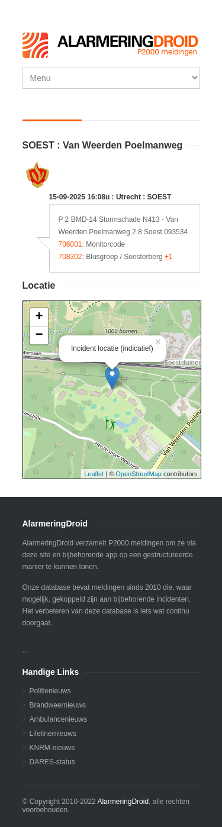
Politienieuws (50, 691)
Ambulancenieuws (58, 719)
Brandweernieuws (58, 705)
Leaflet (94, 473)
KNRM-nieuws (52, 748)
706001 (70, 244)
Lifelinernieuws (53, 733)
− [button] (39, 335)
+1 (169, 257)
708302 (70, 257)
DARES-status (52, 762)
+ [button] (39, 317)
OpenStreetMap (138, 473)
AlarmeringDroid (123, 801)
